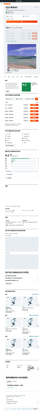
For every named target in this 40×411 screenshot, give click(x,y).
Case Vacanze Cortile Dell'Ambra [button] (27, 307)
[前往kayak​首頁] (7, 4)
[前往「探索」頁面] (1, 16)
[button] (39, 1)
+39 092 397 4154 (9, 11)
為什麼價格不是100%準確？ (22, 403)
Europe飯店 (14, 408)
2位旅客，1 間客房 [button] (10, 18)
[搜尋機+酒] (1, 14)
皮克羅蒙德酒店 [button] (8, 307)
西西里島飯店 (24, 408)
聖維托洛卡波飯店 (10, 387)
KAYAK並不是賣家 (22, 399)
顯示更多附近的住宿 (35, 294)
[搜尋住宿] (1, 9)
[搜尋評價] (22, 171)
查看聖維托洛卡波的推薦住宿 (33, 336)
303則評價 (12, 12)
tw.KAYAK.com (7, 408)
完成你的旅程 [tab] (9, 381)
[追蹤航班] (1, 19)
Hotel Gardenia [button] (24, 328)
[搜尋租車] (1, 11)
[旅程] (1, 24)
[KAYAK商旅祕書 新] (1, 21)
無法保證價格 (19, 396)
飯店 (11, 408)
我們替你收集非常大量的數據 (22, 401)
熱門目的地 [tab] (15, 381)
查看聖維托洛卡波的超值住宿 (33, 315)
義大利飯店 (19, 408)
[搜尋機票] (1, 7)
